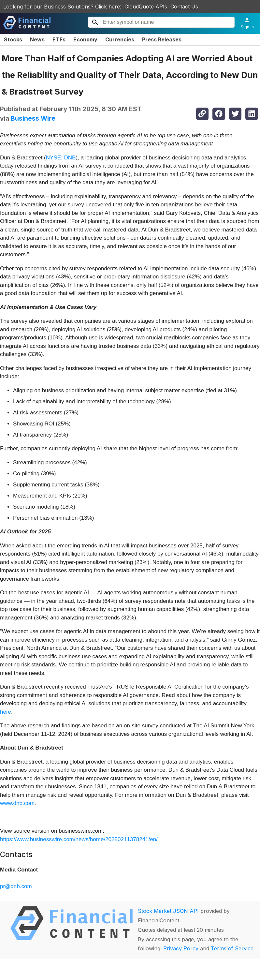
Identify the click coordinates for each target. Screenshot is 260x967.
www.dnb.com (17, 803)
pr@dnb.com (16, 886)
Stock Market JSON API (168, 911)
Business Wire (33, 118)
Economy (85, 39)
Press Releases (161, 39)
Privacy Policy (180, 948)
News (37, 39)
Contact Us (184, 6)
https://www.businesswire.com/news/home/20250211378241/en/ (79, 839)
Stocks (13, 39)
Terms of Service (232, 948)
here (5, 712)
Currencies (119, 39)
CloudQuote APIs (145, 6)
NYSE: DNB (61, 158)
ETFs (58, 39)
